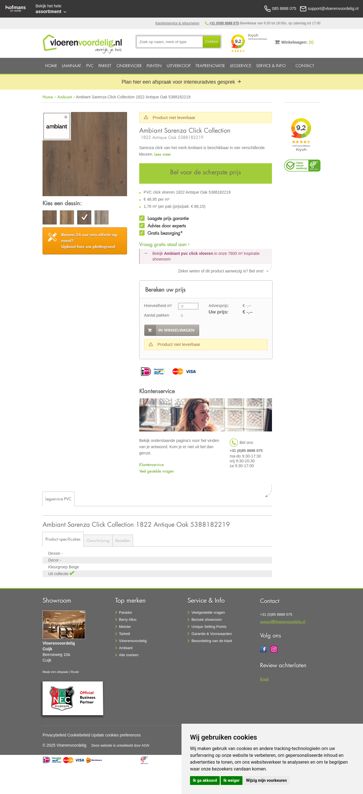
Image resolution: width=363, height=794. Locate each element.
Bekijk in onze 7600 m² (205, 256)
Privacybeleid (54, 735)
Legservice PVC (58, 498)
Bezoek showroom (206, 619)
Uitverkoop (179, 65)
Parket (104, 65)
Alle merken (129, 655)
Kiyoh (264, 678)
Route (75, 672)
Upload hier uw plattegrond (89, 240)
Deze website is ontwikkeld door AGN (120, 746)
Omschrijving (97, 540)
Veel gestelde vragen (156, 471)
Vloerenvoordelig (133, 641)
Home (51, 65)
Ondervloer (129, 65)
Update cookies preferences (116, 735)
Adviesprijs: (219, 305)
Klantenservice (151, 464)
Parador (125, 612)
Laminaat (71, 65)
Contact (305, 65)
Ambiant (64, 96)
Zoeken (211, 41)
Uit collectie (58, 573)
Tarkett (124, 634)
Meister (125, 626)
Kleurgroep (58, 567)
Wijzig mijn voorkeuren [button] (266, 780)
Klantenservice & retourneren (177, 23)
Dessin (55, 553)
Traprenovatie (210, 65)
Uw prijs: (219, 312)
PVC (90, 65)
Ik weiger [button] (231, 780)
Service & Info (271, 65)
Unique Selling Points (209, 626)
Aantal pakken (156, 315)
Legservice (240, 65)
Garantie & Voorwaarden (211, 634)
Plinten (154, 65)
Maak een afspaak (55, 672)
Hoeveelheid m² (158, 305)
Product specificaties (63, 539)
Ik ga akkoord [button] (205, 780)
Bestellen (122, 540)
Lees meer (162, 154)
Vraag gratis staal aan (163, 244)
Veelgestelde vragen (208, 612)
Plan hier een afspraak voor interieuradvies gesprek (181, 82)
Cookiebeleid (78, 735)
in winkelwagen (176, 330)
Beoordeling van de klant (211, 641)
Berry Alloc (128, 619)
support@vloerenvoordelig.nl (282, 621)
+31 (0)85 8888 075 (224, 23)
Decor (54, 560)
